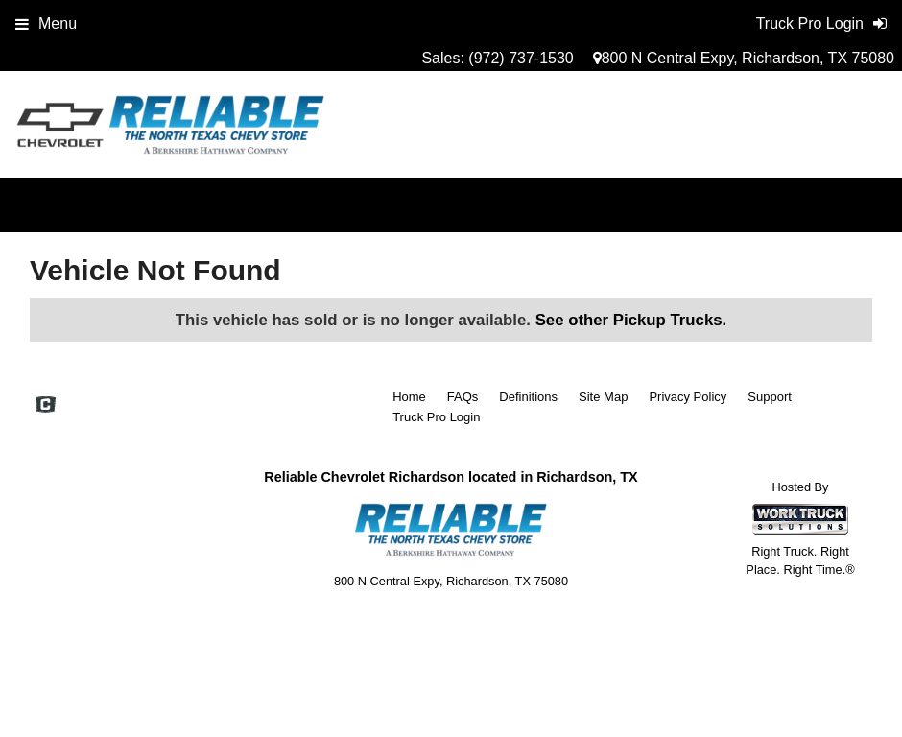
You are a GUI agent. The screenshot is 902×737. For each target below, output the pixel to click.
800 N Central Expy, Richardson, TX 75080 (743, 58)
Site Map (603, 397)
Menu (46, 23)
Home (409, 397)
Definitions (528, 397)
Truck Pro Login (436, 417)
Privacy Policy (687, 397)
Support (770, 397)
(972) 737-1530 (520, 58)
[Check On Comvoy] (45, 406)
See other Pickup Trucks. (631, 320)
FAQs (463, 397)
